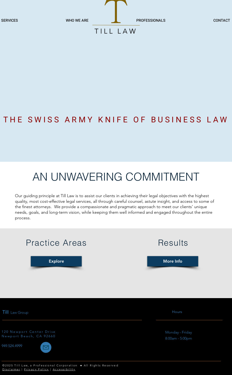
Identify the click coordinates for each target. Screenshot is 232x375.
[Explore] (56, 261)
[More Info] (172, 261)
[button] (130, 20)
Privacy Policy (36, 369)
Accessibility (64, 369)
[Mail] (45, 347)
